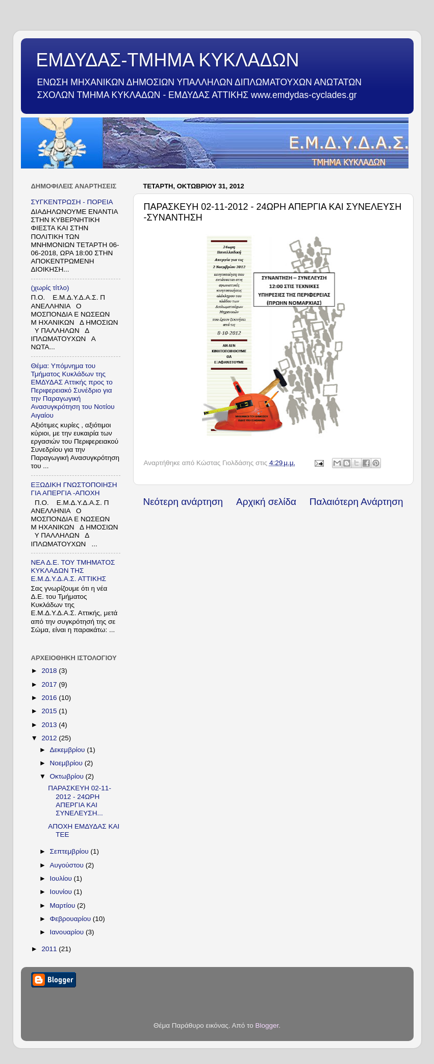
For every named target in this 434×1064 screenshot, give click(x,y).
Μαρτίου (64, 905)
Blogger (267, 1025)
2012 (50, 738)
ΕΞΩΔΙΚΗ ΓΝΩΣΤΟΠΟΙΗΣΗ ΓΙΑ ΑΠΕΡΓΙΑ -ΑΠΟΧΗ (74, 489)
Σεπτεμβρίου (70, 851)
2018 (50, 670)
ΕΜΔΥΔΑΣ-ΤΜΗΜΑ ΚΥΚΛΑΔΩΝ (167, 60)
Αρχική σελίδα (266, 501)
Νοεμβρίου (67, 763)
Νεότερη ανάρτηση (183, 501)
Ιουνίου (62, 892)
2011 (50, 949)
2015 (50, 711)
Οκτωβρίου (68, 776)
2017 (50, 684)
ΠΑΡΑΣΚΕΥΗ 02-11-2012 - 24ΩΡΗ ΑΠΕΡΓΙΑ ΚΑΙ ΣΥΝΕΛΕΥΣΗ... (79, 800)
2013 (50, 725)
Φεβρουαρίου (71, 919)
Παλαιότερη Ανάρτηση (356, 501)
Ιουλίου (62, 878)
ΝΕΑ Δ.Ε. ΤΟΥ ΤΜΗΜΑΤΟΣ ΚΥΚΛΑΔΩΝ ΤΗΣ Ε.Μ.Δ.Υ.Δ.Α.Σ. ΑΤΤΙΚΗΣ (73, 571)
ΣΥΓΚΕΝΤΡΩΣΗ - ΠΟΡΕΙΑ (72, 202)
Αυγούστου (68, 865)
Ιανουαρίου (68, 932)
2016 (50, 698)
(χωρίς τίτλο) (50, 288)
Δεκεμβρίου (68, 750)
